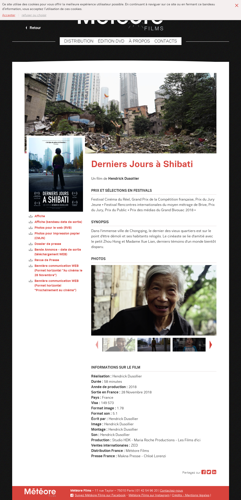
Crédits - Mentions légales (190, 495)
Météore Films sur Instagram (149, 495)
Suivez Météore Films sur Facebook (97, 495)
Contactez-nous (171, 491)
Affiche (37, 216)
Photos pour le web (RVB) (50, 228)
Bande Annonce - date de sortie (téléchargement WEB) (55, 252)
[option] (153, 300)
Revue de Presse (44, 260)
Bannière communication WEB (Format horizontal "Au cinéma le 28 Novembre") (55, 270)
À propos (139, 41)
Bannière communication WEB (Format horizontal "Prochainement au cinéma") (54, 285)
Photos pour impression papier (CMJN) (54, 235)
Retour (33, 27)
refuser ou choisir (34, 15)
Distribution (78, 41)
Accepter (8, 15)
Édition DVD (111, 41)
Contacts (165, 41)
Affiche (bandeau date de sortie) (55, 222)
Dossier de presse (45, 244)
